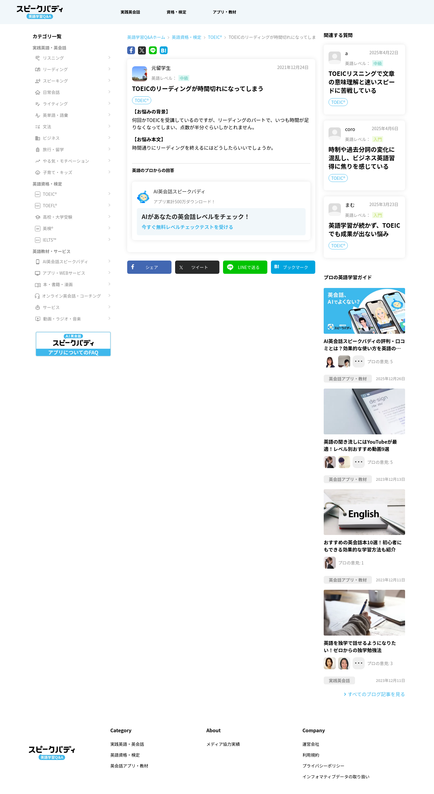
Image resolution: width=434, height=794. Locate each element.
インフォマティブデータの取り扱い (336, 777)
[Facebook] (131, 50)
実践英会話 (130, 12)
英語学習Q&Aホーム (146, 37)
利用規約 (310, 755)
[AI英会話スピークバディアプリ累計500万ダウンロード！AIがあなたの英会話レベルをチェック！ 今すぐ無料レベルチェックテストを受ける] (221, 210)
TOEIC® (211, 37)
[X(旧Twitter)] (142, 50)
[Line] (153, 50)
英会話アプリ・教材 (129, 766)
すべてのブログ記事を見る (376, 694)
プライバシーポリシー (323, 766)
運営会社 (310, 744)
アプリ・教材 (224, 12)
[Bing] (164, 50)
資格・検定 (176, 12)
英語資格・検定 (183, 37)
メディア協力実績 (223, 744)
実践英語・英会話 (127, 744)
